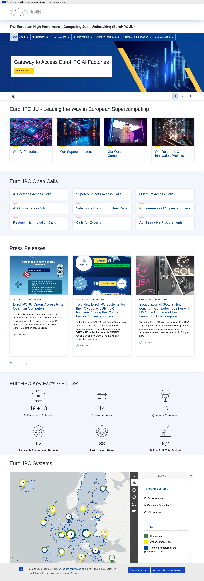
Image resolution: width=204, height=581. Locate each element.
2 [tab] (182, 96)
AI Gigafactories (40, 37)
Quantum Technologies (107, 37)
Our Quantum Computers (118, 154)
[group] (98, 518)
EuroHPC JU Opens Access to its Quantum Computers (38, 306)
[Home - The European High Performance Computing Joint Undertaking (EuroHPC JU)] (26, 12)
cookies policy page (71, 569)
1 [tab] (175, 96)
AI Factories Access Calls (32, 194)
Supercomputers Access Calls (98, 194)
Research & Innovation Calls (34, 222)
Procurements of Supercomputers (164, 208)
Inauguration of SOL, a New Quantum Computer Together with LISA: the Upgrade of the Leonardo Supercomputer (164, 310)
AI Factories (60, 37)
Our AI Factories (25, 152)
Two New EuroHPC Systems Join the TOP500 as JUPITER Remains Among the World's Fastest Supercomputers (101, 310)
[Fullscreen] (190, 504)
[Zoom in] (190, 490)
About (22, 37)
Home (14, 37)
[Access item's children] (28, 37)
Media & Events (162, 37)
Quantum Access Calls (156, 194)
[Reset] (190, 475)
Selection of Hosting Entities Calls (101, 208)
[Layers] (190, 482)
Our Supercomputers (76, 152)
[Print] (190, 511)
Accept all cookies (139, 570)
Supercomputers (81, 37)
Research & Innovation (136, 37)
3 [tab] (190, 96)
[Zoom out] (190, 497)
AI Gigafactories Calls (29, 208)
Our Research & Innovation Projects (169, 154)
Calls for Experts (88, 222)
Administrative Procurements (161, 222)
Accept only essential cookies (168, 570)
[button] (108, 537)
